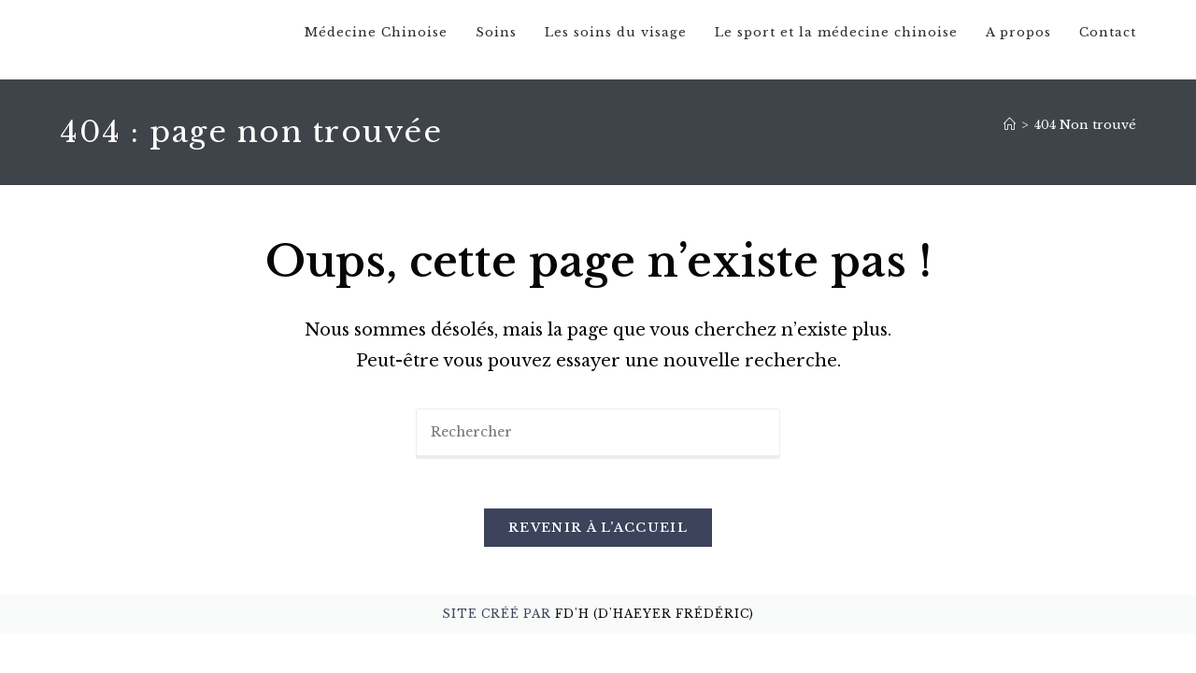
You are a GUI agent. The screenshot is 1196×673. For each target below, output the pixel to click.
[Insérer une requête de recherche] (598, 438)
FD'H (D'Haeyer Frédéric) (654, 626)
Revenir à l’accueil (598, 540)
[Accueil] (1010, 129)
